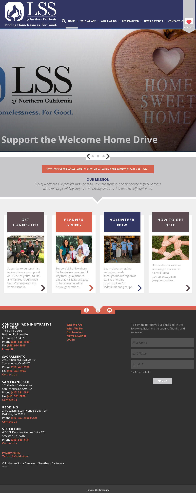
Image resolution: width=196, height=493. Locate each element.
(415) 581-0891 (20, 392)
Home (71, 21)
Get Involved (130, 21)
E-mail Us (8, 349)
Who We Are (88, 21)
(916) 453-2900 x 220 (24, 418)
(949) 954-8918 (16, 345)
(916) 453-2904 (16, 371)
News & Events (153, 21)
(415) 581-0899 (16, 396)
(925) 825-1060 (20, 342)
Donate (189, 27)
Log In (71, 339)
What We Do (109, 21)
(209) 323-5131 (20, 439)
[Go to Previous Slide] (88, 156)
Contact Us (175, 21)
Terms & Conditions (15, 456)
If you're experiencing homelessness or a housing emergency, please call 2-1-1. (98, 169)
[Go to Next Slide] (107, 156)
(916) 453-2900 (20, 367)
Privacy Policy (11, 453)
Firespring (104, 489)
